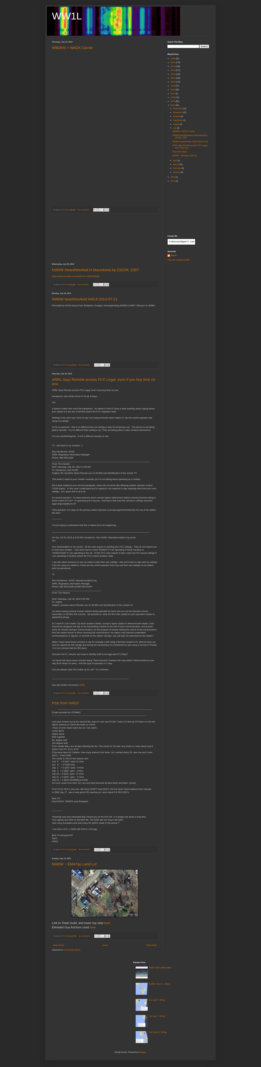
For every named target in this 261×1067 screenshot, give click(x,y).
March (176, 164)
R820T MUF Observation (160, 968)
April (175, 160)
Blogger (142, 1052)
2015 (173, 101)
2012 (173, 181)
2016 (173, 97)
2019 (173, 86)
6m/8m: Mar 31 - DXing (159, 984)
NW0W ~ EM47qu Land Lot (74, 864)
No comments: (84, 210)
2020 (173, 82)
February (177, 168)
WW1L (67, 16)
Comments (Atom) (72, 950)
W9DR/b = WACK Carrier (72, 48)
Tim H (173, 255)
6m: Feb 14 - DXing (157, 1032)
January (177, 172)
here (107, 923)
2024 (173, 66)
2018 (173, 90)
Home (105, 945)
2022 (173, 74)
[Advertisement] (105, 238)
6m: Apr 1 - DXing (157, 1016)
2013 (173, 177)
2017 (173, 94)
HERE (82, 685)
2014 (173, 105)
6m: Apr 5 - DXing (157, 1000)
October (177, 116)
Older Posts (151, 945)
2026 (173, 58)
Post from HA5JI (65, 703)
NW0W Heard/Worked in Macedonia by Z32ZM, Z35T (95, 270)
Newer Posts (58, 945)
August (176, 124)
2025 (173, 62)
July (175, 128)
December (178, 108)
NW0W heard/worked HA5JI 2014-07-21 (85, 299)
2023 (173, 70)
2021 (173, 78)
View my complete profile (178, 260)
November (178, 112)
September (178, 120)
